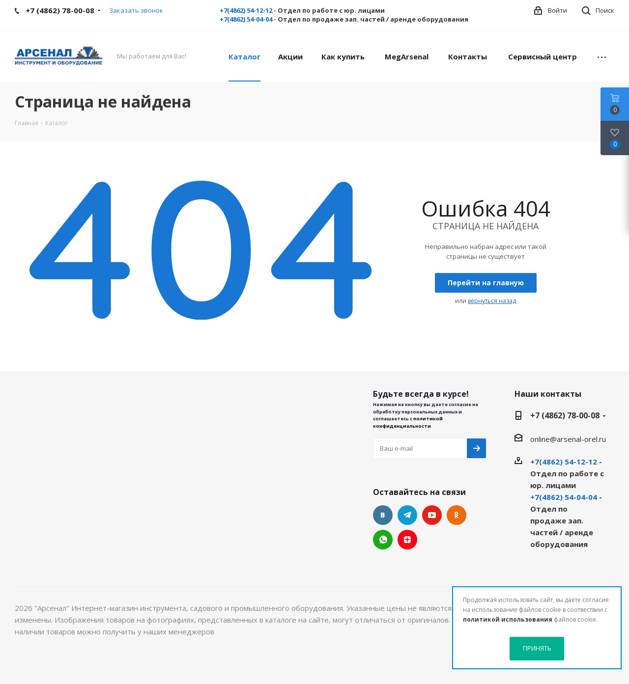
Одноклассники (456, 515)
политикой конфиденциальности (408, 422)
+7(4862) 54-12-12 (246, 10)
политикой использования (507, 619)
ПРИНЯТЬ (537, 648)
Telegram (407, 515)
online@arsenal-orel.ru (568, 439)
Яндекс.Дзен (407, 539)
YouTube (432, 515)
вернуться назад (492, 301)
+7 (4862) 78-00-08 (565, 415)
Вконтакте (383, 515)
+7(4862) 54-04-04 (246, 19)
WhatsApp (383, 539)
